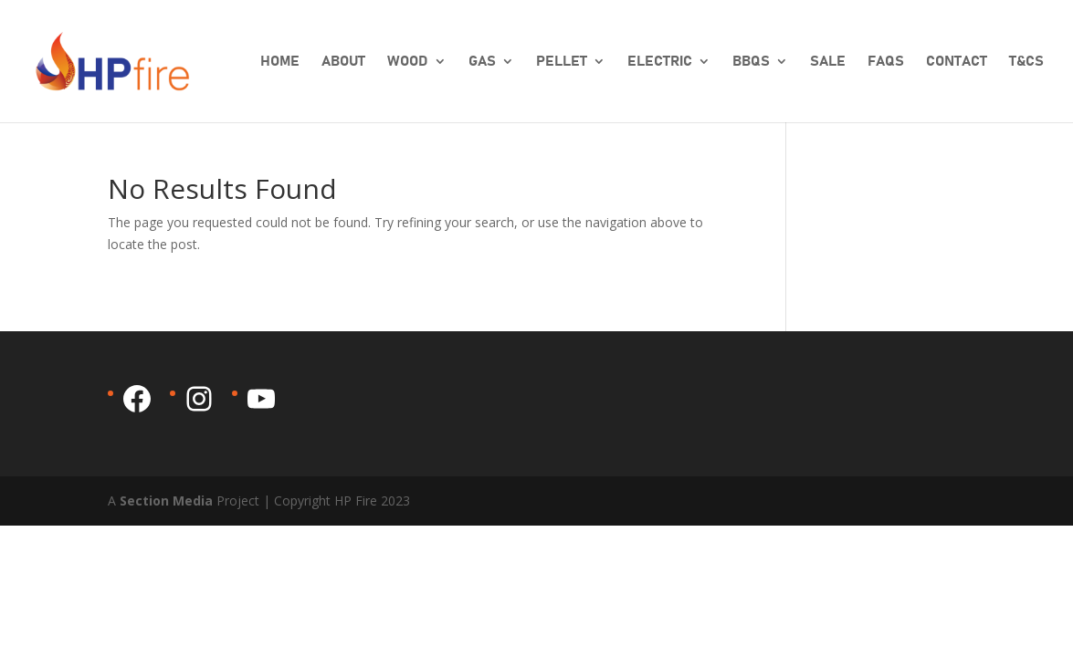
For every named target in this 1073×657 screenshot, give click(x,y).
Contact (956, 61)
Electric (659, 61)
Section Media (166, 500)
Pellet (561, 61)
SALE (828, 61)
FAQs (886, 61)
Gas (482, 61)
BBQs (751, 61)
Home (280, 61)
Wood (407, 61)
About (343, 61)
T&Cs (1026, 61)
